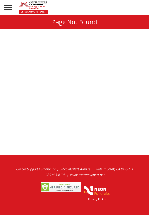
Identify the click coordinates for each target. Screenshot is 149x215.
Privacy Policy (97, 199)
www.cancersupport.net (87, 175)
